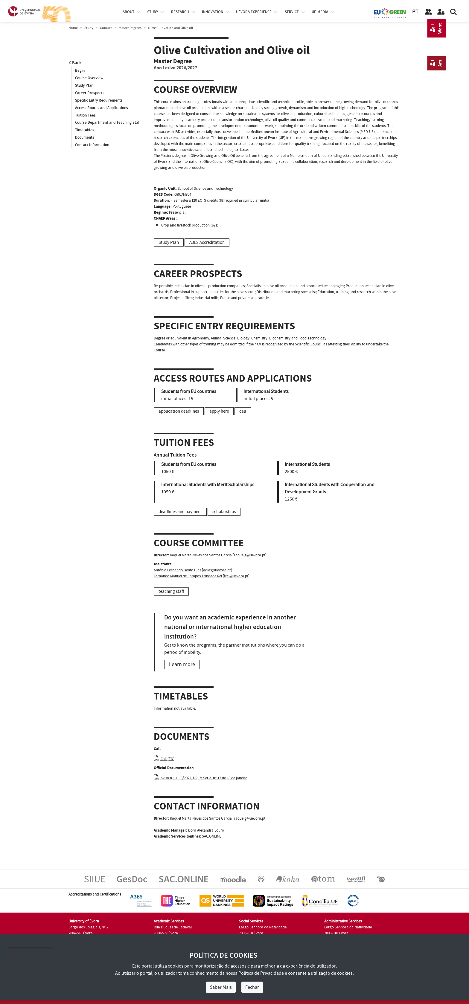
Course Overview (89, 78)
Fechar (252, 987)
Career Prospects (89, 93)
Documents (84, 137)
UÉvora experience (254, 12)
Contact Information (92, 145)
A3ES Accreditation (207, 242)
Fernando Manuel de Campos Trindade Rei (188, 576)
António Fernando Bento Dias (177, 570)
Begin (80, 70)
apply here (219, 411)
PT (415, 12)
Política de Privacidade (261, 973)
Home (73, 28)
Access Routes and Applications (101, 108)
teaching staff (171, 591)
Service (292, 12)
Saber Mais (221, 987)
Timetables (84, 130)
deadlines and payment (180, 512)
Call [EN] (164, 759)
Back (75, 63)
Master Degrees (130, 28)
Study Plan (84, 85)
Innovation (212, 12)
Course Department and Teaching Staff (108, 123)
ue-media (320, 12)
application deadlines (179, 411)
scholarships (224, 512)
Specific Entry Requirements (99, 100)
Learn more (182, 664)
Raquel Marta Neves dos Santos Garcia (201, 555)
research (180, 12)
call (242, 411)
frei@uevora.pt (236, 576)
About (128, 12)
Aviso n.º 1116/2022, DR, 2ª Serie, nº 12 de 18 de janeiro (200, 778)
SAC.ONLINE (211, 836)
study (152, 12)
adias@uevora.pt (217, 570)
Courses (106, 28)
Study (88, 28)
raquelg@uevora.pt (249, 555)
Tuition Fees (85, 115)
